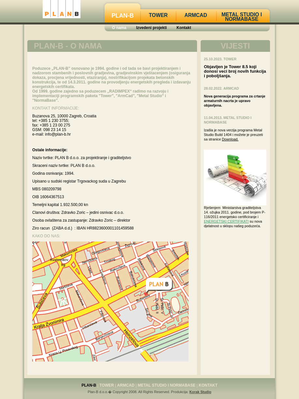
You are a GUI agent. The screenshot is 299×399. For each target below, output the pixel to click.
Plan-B (123, 15)
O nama (119, 27)
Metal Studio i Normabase (241, 17)
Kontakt (184, 27)
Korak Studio (200, 392)
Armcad (195, 15)
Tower (158, 15)
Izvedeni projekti (151, 27)
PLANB (61, 9)
